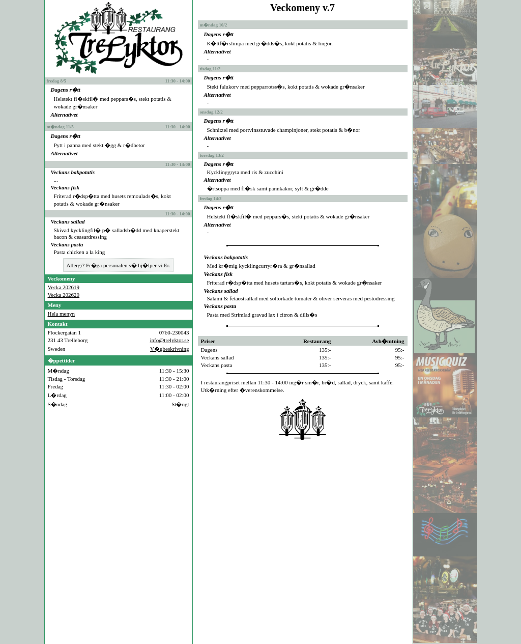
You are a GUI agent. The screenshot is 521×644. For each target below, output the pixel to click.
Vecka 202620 (64, 295)
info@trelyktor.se (169, 340)
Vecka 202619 (64, 287)
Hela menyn (61, 314)
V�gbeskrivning (169, 349)
